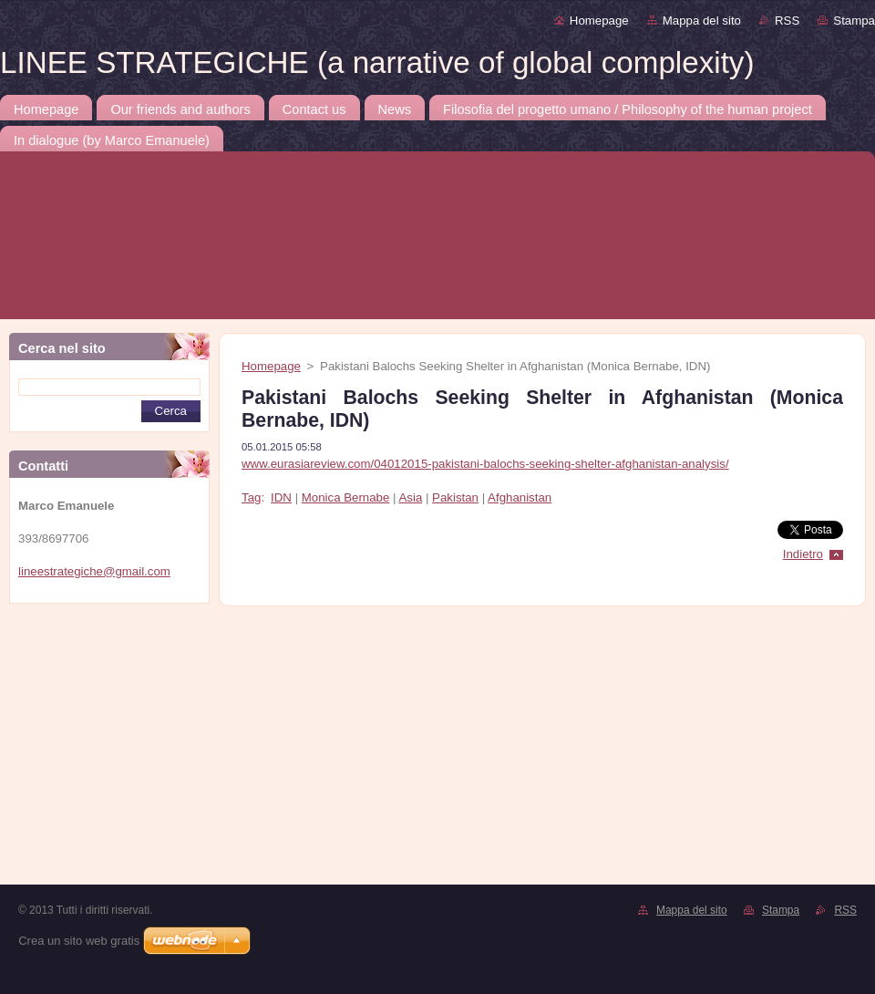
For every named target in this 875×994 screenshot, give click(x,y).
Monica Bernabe (346, 497)
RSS (787, 20)
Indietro (803, 554)
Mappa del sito (702, 20)
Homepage (599, 20)
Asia (410, 497)
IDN (281, 497)
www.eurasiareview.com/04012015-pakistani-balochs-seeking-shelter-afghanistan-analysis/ (485, 464)
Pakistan (455, 497)
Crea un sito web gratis (78, 940)
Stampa (854, 20)
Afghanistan (519, 497)
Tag (251, 497)
